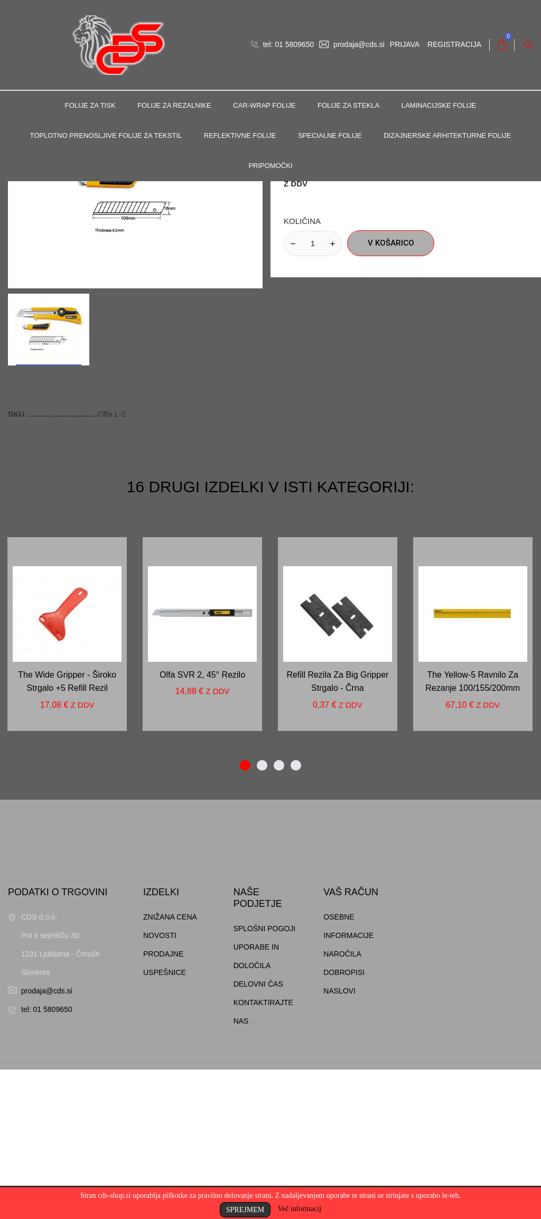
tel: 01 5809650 (282, 44)
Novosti (159, 1085)
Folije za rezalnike (174, 105)
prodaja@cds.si (352, 44)
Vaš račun (350, 1041)
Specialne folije (330, 135)
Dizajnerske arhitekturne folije (447, 135)
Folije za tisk (90, 105)
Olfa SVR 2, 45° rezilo (202, 824)
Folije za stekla (348, 105)
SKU (17, 563)
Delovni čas (258, 1133)
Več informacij (299, 1209)
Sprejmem (245, 1210)
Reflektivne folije (240, 135)
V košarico (391, 392)
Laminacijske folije (439, 105)
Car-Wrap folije (264, 105)
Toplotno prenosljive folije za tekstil (106, 135)
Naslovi (339, 1140)
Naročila (342, 1103)
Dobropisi (344, 1122)
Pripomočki (270, 166)
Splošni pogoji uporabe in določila (264, 1096)
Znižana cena (170, 1066)
